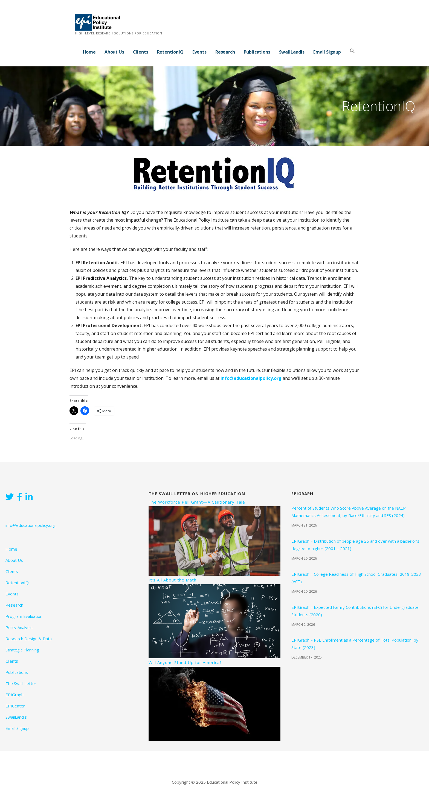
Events (199, 52)
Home (89, 52)
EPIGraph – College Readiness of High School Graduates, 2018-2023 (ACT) (356, 577)
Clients (140, 52)
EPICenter (15, 706)
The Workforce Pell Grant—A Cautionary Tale (197, 502)
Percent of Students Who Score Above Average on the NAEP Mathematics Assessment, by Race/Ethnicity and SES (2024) (348, 511)
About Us (114, 52)
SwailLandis (292, 52)
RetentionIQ (170, 52)
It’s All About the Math (172, 580)
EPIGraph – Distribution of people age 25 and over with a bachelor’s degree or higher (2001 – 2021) (355, 544)
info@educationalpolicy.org (251, 378)
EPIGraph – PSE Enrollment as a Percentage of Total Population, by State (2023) (354, 643)
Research (225, 52)
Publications (257, 52)
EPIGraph (14, 694)
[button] (352, 51)
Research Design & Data (28, 638)
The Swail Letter (20, 683)
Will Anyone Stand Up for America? (185, 662)
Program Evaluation (23, 616)
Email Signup (327, 52)
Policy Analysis (19, 627)
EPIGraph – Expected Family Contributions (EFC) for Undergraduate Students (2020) (355, 610)
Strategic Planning (22, 650)
